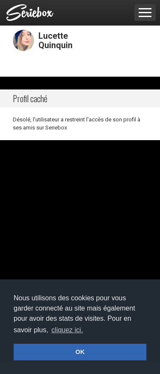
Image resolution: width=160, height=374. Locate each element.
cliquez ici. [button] (67, 330)
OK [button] (80, 351)
